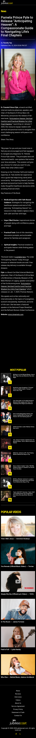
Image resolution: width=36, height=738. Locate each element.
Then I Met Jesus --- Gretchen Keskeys (15, 539)
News (18, 691)
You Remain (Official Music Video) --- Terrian (17, 566)
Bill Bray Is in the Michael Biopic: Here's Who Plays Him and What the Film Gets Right (24, 376)
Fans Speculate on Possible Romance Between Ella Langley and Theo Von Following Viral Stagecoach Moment (23, 402)
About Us (18, 703)
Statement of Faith (18, 712)
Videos (18, 700)
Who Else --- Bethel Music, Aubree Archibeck (17, 677)
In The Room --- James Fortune (12, 622)
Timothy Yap (7, 43)
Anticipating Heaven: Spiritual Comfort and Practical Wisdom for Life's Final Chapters (16, 121)
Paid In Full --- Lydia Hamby (11, 649)
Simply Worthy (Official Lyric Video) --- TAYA (17, 594)
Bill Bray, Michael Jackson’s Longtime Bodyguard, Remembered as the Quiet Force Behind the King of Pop (23, 480)
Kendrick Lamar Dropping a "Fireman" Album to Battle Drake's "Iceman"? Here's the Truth (23, 389)
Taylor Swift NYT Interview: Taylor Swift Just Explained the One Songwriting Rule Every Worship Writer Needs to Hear (24, 494)
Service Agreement (18, 706)
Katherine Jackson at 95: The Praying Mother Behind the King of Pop (23, 453)
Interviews (18, 697)
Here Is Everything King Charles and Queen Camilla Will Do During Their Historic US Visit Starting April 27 (23, 415)
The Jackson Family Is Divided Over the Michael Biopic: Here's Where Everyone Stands (24, 441)
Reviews (18, 694)
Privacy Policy (18, 709)
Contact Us (18, 715)
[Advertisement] (18, 358)
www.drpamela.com (15, 314)
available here (20, 257)
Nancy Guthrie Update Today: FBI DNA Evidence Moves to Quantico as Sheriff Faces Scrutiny (23, 467)
